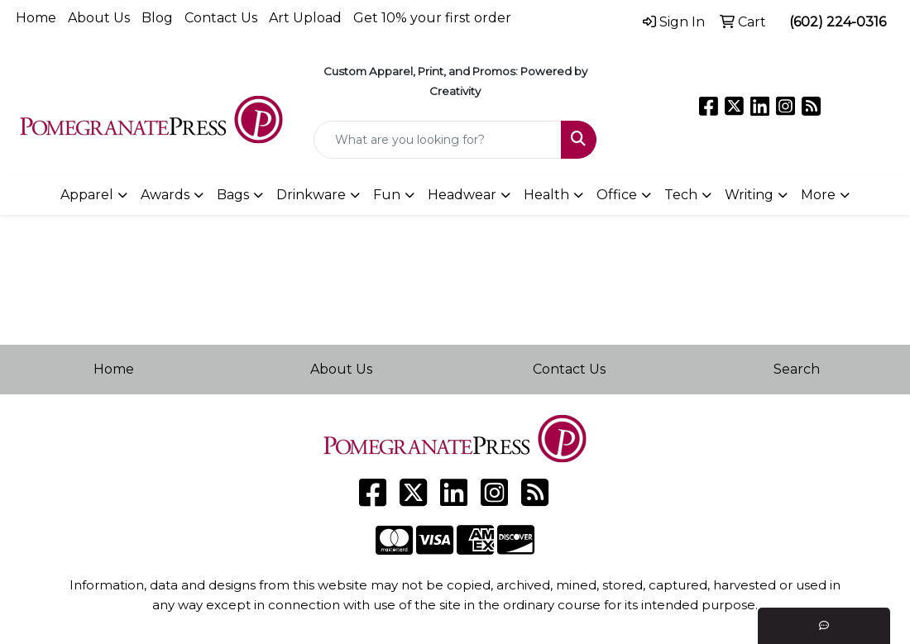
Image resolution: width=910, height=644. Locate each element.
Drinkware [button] (311, 195)
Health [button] (546, 195)
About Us (99, 18)
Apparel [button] (86, 195)
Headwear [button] (462, 195)
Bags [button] (233, 195)
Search (797, 369)
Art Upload (305, 18)
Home (36, 18)
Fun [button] (386, 195)
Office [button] (616, 195)
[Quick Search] (438, 140)
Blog (157, 18)
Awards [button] (165, 195)
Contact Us (220, 18)
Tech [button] (680, 195)
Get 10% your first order (432, 18)
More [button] (818, 195)
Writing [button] (749, 195)
